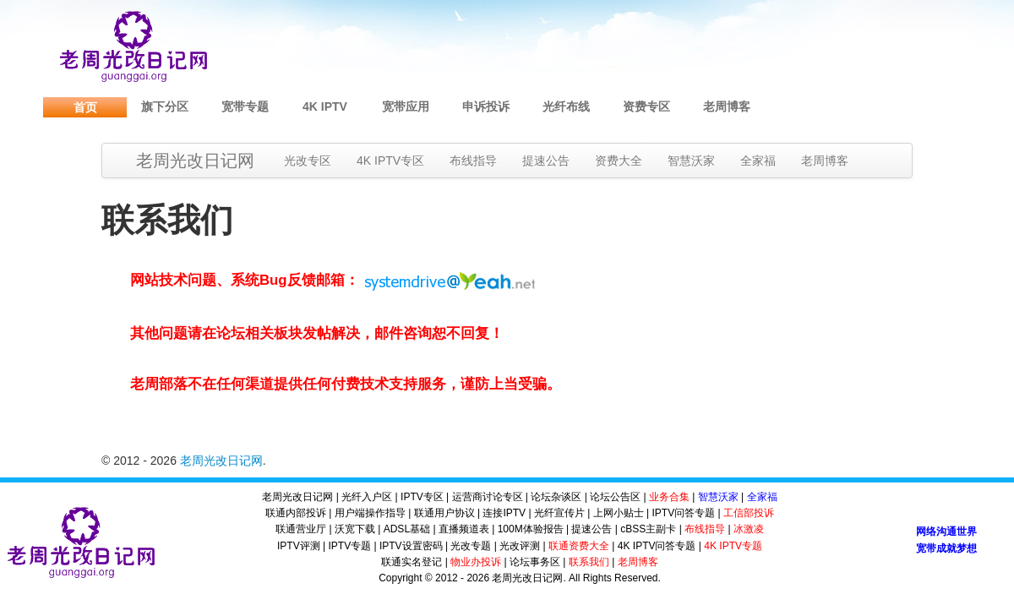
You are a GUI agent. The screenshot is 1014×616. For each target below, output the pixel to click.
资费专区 (646, 106)
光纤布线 (566, 106)
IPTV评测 (298, 546)
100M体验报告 (531, 529)
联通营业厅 (300, 529)
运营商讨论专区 (487, 497)
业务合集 (669, 497)
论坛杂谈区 (556, 497)
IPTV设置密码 (411, 546)
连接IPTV (504, 513)
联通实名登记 (411, 562)
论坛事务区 (535, 562)
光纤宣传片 (559, 513)
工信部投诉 (748, 513)
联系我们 (589, 562)
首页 (85, 107)
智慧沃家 (691, 160)
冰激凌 (748, 529)
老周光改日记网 (195, 160)
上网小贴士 (618, 513)
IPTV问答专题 (683, 513)
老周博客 (726, 106)
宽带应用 (405, 106)
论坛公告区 (615, 497)
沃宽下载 (355, 529)
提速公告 (546, 160)
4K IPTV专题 (733, 546)
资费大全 (618, 160)
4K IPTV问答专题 (657, 546)
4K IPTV (325, 106)
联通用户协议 (444, 513)
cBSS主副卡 (648, 529)
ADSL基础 (407, 529)
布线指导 (473, 160)
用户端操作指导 (370, 513)
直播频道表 (464, 529)
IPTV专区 (422, 497)
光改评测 (519, 546)
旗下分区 (164, 106)
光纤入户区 (366, 497)
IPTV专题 (349, 546)
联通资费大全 (578, 546)
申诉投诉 (486, 106)
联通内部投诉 (295, 513)
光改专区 (307, 160)
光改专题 (470, 546)
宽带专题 (245, 106)
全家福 (758, 160)
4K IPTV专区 (390, 160)
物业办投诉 (475, 562)
